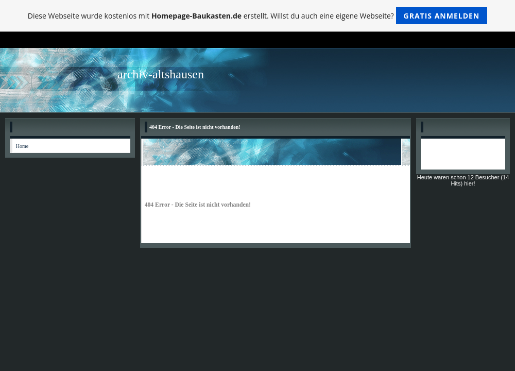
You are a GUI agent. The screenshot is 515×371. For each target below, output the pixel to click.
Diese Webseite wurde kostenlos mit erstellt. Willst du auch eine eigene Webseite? (258, 15)
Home (22, 146)
